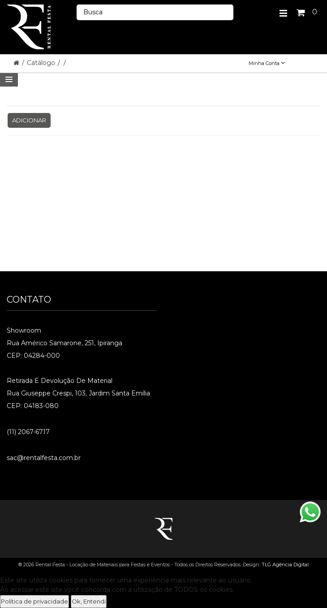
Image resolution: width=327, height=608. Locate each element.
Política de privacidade (34, 601)
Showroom (24, 330)
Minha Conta (267, 63)
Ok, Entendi (89, 601)
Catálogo (42, 63)
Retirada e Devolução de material (59, 381)
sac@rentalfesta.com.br (44, 458)
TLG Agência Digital (285, 564)
